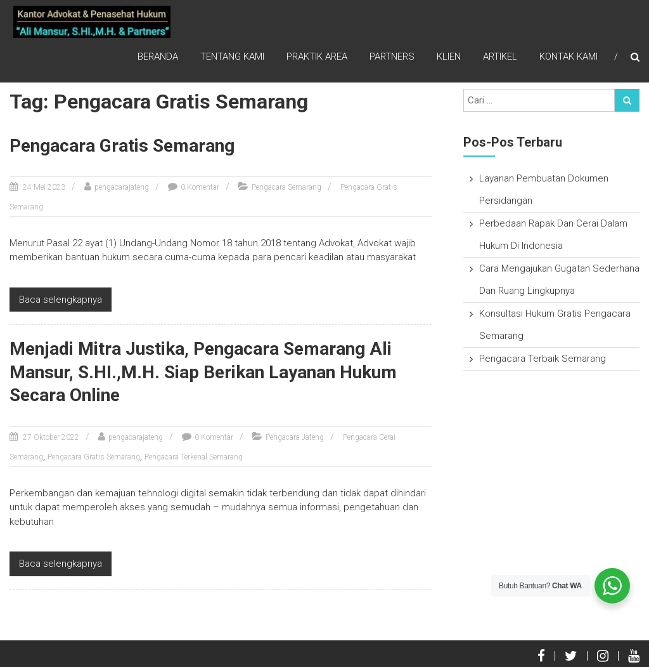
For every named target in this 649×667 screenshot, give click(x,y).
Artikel (500, 57)
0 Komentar (200, 187)
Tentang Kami (232, 57)
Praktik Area (316, 57)
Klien (449, 57)
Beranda (158, 57)
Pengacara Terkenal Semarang (194, 456)
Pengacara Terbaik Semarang (542, 358)
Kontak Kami (568, 57)
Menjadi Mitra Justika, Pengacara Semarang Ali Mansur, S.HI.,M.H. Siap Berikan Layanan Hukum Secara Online (203, 372)
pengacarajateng (121, 187)
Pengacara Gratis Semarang (122, 145)
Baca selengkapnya (60, 299)
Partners (391, 57)
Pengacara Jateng (295, 437)
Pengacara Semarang (286, 187)
